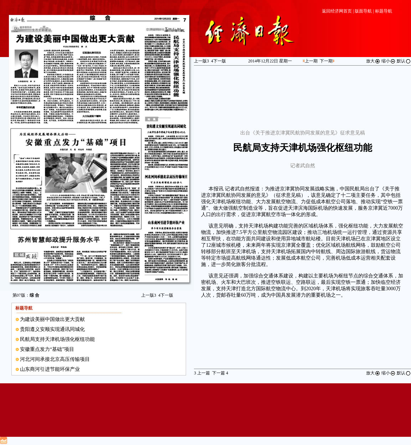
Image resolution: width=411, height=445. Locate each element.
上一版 (148, 295)
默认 (404, 60)
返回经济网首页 (337, 11)
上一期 (311, 60)
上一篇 (202, 372)
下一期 (326, 60)
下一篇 (220, 372)
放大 (373, 60)
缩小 (388, 60)
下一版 (165, 295)
